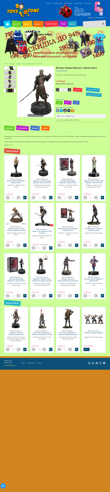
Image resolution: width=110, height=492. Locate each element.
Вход (90, 17)
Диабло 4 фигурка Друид (94, 332)
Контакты (72, 24)
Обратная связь (78, 3)
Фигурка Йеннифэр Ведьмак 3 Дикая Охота (68, 181)
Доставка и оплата (57, 3)
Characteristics (22, 128)
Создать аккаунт (99, 17)
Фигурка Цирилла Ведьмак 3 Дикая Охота (68, 229)
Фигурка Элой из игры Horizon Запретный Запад (16, 229)
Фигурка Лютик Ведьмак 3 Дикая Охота (93, 280)
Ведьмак (18, 64)
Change (72, 116)
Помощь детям (87, 3)
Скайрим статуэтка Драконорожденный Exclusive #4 (16, 334)
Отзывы (63, 24)
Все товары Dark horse (61, 71)
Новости (26, 24)
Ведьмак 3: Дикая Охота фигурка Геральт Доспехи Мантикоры (42, 182)
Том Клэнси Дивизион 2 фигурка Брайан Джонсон (68, 333)
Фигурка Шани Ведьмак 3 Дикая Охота (16, 181)
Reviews (45, 128)
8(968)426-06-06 (79, 12)
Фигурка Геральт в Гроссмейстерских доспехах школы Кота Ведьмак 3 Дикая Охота (68, 281)
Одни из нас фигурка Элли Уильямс (42, 232)
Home (5, 64)
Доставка (35, 128)
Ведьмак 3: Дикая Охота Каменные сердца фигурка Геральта (42, 280)
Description (9, 128)
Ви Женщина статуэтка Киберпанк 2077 (94, 229)
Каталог (15, 24)
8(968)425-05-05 (79, 10)
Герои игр (11, 64)
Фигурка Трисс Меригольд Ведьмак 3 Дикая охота (93, 181)
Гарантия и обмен (68, 3)
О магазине (48, 3)
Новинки (37, 24)
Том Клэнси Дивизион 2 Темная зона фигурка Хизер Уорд (42, 334)
